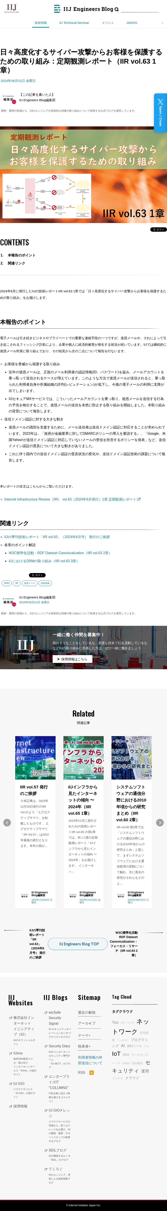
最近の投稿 (86, 1012)
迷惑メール (29, 583)
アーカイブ (86, 1023)
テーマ (83, 1035)
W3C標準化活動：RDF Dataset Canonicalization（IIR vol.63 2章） (60, 553)
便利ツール (134, 1046)
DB (118, 1063)
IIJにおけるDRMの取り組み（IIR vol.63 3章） (44, 561)
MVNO (130, 1022)
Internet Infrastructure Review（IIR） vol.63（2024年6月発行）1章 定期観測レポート (70, 499)
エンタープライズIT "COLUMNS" (60, 1089)
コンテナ (117, 1078)
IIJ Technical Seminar (74, 23)
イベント (108, 23)
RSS (86, 1073)
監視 (123, 1022)
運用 (145, 1071)
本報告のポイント (22, 255)
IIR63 (6, 583)
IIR (16, 583)
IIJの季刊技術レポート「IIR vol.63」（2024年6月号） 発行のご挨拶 (57, 537)
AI (123, 1046)
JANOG (132, 23)
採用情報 (20, 1106)
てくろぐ (60, 1176)
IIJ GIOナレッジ (60, 1126)
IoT (116, 1053)
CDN (146, 1046)
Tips (115, 1022)
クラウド (132, 1078)
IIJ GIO (25, 1090)
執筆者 (83, 1046)
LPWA (126, 1063)
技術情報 (41, 23)
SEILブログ (60, 1155)
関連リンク (16, 263)
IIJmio (25, 1064)
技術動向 (137, 1063)
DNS (126, 1054)
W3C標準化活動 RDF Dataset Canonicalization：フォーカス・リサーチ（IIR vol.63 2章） (124, 944)
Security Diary (60, 1056)
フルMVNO (123, 1040)
